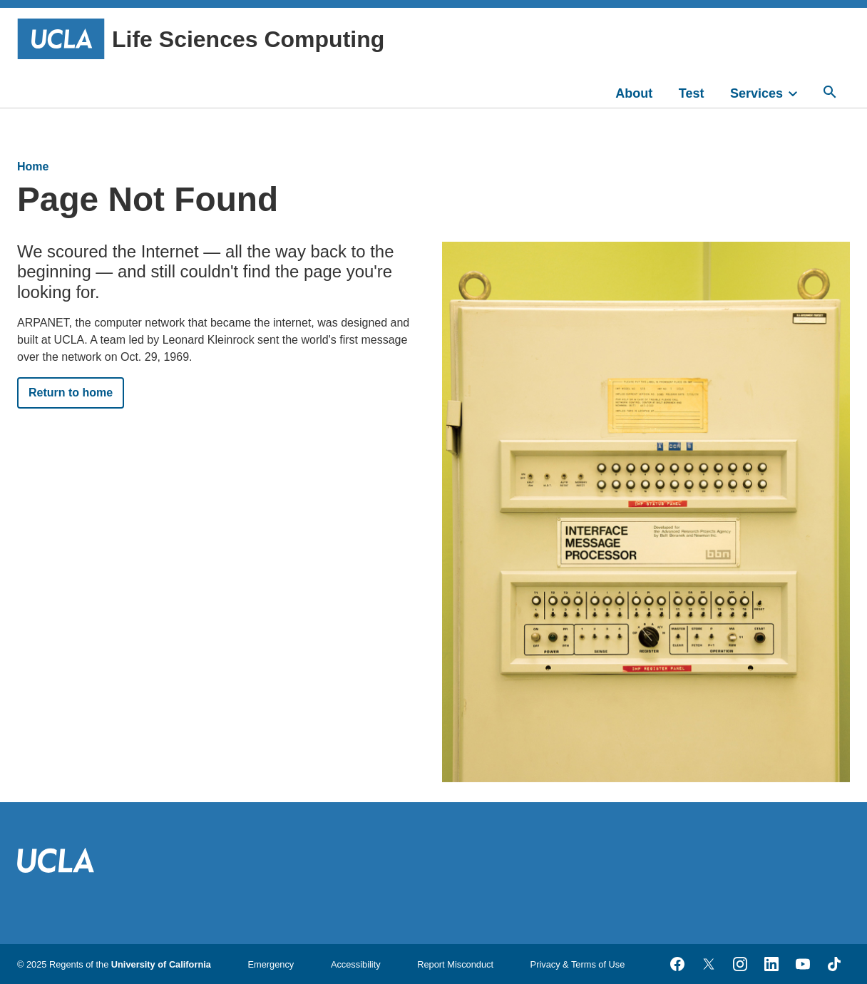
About (633, 93)
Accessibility (356, 964)
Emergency (271, 964)
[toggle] (799, 92)
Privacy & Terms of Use (577, 964)
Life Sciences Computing (200, 39)
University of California (161, 964)
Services (756, 93)
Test (691, 93)
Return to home (71, 392)
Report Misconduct (455, 964)
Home (32, 166)
